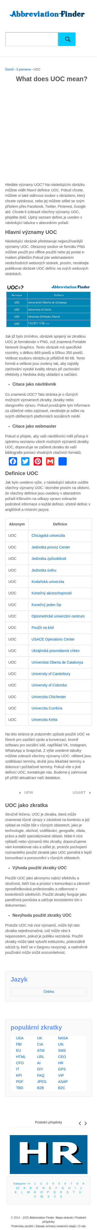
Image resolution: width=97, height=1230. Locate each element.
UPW (28, 792)
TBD (19, 1088)
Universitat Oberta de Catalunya (57, 662)
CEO (62, 1057)
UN (60, 1044)
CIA (40, 1044)
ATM (40, 1050)
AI (38, 1063)
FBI (19, 1044)
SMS (62, 1050)
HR (60, 1063)
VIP (61, 1075)
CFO (20, 1063)
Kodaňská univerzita (48, 582)
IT (17, 1069)
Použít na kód (43, 628)
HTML (21, 1057)
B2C (61, 1088)
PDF (19, 1082)
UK (39, 1038)
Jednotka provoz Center (51, 547)
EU (18, 1050)
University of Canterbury (51, 674)
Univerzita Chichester (49, 697)
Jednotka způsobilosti (49, 559)
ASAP (63, 1082)
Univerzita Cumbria (47, 708)
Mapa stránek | (65, 1217)
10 (17, 1188)
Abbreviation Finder (41, 1217)
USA (20, 1038)
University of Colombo (49, 685)
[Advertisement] (48, 133)
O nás (82, 1226)
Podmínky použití (22, 1226)
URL (40, 1057)
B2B (40, 1088)
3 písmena (23, 69)
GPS (62, 1069)
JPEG (42, 1082)
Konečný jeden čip (46, 605)
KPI (19, 1075)
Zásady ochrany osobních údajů (55, 1226)
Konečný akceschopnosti (52, 593)
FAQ (40, 1075)
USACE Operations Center (53, 639)
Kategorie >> (22, 1183)
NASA (63, 1038)
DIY (40, 1069)
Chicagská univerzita (48, 535)
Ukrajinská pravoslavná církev (56, 651)
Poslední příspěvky (48, 1122)
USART (79, 792)
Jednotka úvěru (44, 570)
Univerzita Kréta (44, 720)
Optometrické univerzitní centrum (58, 616)
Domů (9, 69)
